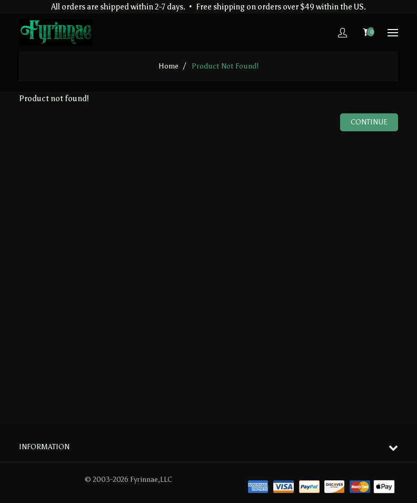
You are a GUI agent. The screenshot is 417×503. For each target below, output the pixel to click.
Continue (369, 122)
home (168, 66)
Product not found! (225, 66)
